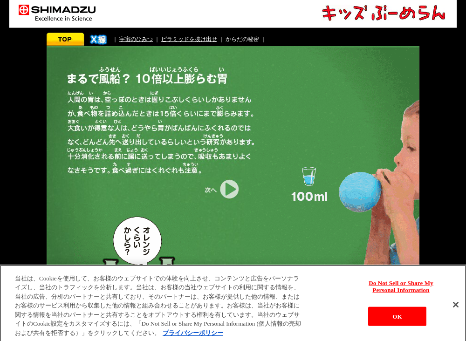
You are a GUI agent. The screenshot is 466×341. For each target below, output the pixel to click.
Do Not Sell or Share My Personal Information (401, 288)
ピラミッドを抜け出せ (189, 39)
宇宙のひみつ (136, 39)
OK (397, 318)
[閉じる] (455, 307)
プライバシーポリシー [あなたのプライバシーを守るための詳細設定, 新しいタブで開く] (193, 335)
